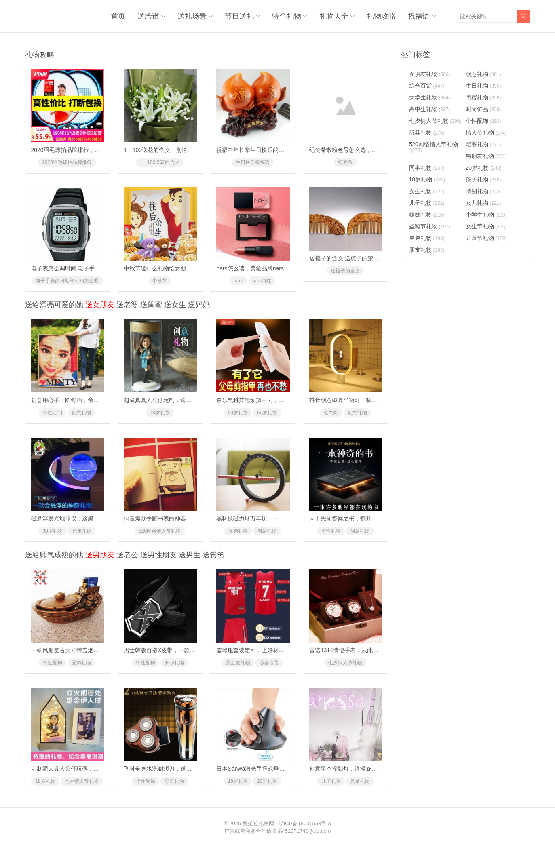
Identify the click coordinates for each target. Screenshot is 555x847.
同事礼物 (427, 168)
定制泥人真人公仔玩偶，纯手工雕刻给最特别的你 (93, 768)
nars (238, 281)
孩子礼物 (483, 179)
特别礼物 (483, 191)
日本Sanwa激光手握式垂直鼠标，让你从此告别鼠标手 (284, 768)
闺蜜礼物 (483, 97)
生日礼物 (483, 85)
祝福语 (419, 16)
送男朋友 (99, 555)
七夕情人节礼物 (345, 663)
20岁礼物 (267, 781)
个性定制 (52, 412)
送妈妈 (199, 305)
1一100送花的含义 (160, 162)
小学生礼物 (486, 214)
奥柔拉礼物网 (258, 823)
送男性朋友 (158, 555)
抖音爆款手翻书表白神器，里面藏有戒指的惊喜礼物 (189, 518)
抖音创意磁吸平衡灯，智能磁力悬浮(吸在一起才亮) (373, 400)
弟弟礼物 (427, 238)
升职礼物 (174, 663)
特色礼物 (286, 16)
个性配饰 (52, 663)
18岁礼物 (159, 412)
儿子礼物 (331, 781)
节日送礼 (239, 16)
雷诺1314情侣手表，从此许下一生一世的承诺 (366, 650)
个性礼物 (331, 531)
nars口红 (261, 281)
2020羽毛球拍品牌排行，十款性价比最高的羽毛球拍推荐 (102, 150)
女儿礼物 (483, 203)
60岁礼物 (267, 412)
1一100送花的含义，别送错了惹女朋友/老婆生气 (184, 150)
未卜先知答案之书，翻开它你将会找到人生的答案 (371, 518)
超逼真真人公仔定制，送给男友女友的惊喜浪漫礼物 (189, 400)
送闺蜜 (151, 305)
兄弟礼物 (81, 531)
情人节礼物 (486, 132)
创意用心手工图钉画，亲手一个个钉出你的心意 (90, 400)
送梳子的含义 (345, 271)
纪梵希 (345, 162)
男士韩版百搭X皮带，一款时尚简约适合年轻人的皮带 (190, 650)
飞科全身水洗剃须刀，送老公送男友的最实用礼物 (186, 768)
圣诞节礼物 (429, 226)
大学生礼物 (429, 97)
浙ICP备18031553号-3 (305, 823)
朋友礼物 (427, 250)
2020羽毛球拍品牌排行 (67, 162)
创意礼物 (81, 412)
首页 (118, 16)
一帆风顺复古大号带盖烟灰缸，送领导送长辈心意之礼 (99, 650)
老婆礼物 (483, 144)
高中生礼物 (429, 109)
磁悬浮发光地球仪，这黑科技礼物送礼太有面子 (90, 518)
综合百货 (269, 663)
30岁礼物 (52, 531)
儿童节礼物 (486, 238)
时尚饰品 (483, 109)
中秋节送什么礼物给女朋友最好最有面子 (175, 268)
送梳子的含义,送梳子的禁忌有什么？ (355, 258)
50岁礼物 (238, 412)
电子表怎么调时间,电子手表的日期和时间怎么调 (91, 268)
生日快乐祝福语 (253, 162)
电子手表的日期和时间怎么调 (67, 281)
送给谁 (148, 16)
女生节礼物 (486, 226)
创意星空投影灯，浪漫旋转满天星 (351, 768)
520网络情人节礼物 (160, 531)
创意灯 (331, 412)
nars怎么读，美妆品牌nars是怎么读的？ (266, 268)
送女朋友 (99, 305)
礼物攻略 (381, 16)
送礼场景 (192, 16)
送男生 (189, 555)
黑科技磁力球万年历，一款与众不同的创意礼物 (275, 518)
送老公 (127, 555)
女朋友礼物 (429, 74)
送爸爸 (213, 555)
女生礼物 (427, 191)
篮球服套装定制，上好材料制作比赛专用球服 (272, 650)
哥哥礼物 (174, 781)
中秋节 (159, 281)
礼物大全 (333, 16)
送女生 (175, 305)
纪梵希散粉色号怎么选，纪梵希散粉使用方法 (365, 150)
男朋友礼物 (238, 663)
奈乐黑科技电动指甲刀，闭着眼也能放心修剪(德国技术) (286, 400)
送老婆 (127, 305)
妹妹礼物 (427, 214)
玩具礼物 (427, 132)
